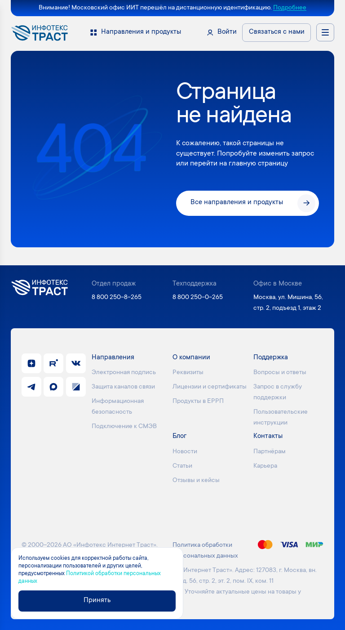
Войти (227, 32)
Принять (97, 600)
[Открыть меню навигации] (325, 32)
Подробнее (289, 8)
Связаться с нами (277, 32)
